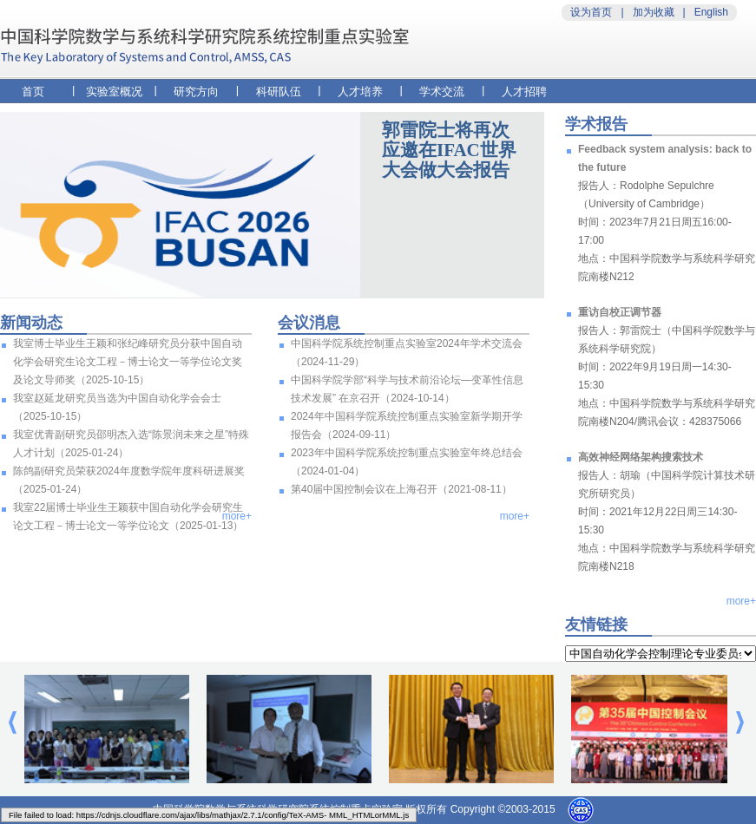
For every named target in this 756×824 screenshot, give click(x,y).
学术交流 (441, 91)
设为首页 (591, 12)
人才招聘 (524, 91)
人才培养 (360, 91)
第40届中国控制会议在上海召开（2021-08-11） (401, 489)
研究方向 (196, 91)
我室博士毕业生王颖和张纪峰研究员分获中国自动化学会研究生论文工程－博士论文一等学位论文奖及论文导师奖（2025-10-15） (127, 361)
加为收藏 (653, 12)
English (711, 12)
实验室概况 (114, 91)
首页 (33, 91)
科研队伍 (278, 91)
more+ (237, 516)
